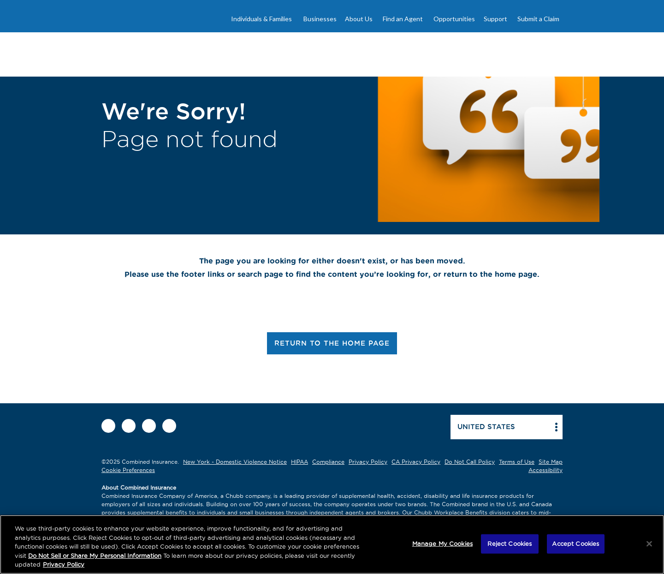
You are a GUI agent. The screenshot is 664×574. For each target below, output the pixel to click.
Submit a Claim (538, 19)
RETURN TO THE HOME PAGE (332, 343)
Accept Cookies (575, 543)
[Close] (649, 544)
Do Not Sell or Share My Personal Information (94, 555)
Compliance (328, 462)
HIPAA (299, 462)
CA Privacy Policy (415, 462)
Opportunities (454, 19)
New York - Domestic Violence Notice (235, 462)
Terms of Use (516, 462)
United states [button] (486, 426)
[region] (332, 544)
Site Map (551, 462)
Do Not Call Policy (470, 462)
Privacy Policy (368, 462)
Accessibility (545, 470)
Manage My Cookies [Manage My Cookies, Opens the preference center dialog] (442, 543)
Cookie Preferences (128, 470)
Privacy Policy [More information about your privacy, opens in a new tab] (63, 564)
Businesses (320, 19)
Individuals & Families (261, 19)
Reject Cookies (509, 543)
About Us (359, 19)
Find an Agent (403, 19)
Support (495, 19)
